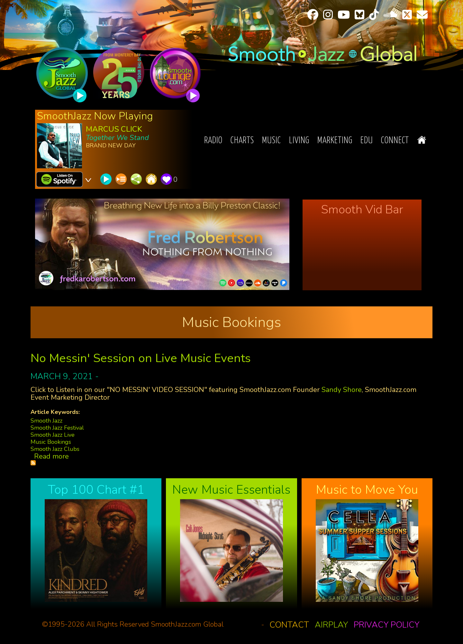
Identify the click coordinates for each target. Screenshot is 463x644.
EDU (366, 140)
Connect (395, 140)
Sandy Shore (342, 390)
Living (299, 140)
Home (421, 140)
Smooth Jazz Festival (57, 428)
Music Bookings (51, 442)
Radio (213, 140)
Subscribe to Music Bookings (33, 462)
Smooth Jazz (46, 421)
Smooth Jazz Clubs (55, 449)
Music (271, 140)
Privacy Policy (386, 624)
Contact (289, 624)
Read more (51, 456)
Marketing (334, 140)
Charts (242, 140)
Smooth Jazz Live (53, 435)
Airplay (331, 624)
